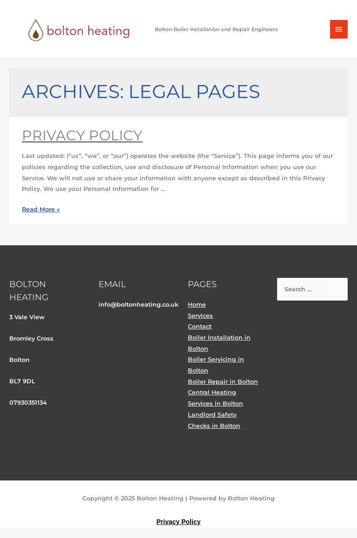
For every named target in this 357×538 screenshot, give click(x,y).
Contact (200, 326)
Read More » (41, 209)
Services (200, 315)
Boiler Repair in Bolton (223, 381)
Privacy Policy (82, 135)
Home (197, 304)
